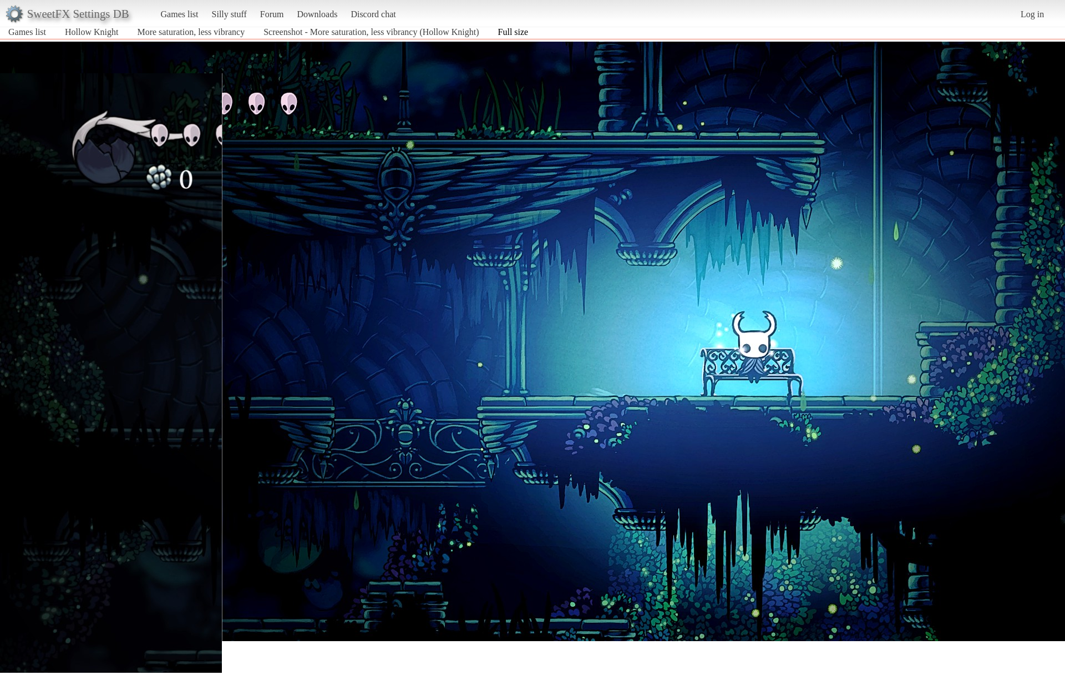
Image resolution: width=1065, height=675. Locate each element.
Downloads (317, 14)
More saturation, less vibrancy (191, 32)
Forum (272, 14)
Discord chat (373, 14)
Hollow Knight (91, 32)
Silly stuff (229, 14)
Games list (180, 14)
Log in (1032, 14)
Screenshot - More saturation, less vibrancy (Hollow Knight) (371, 32)
